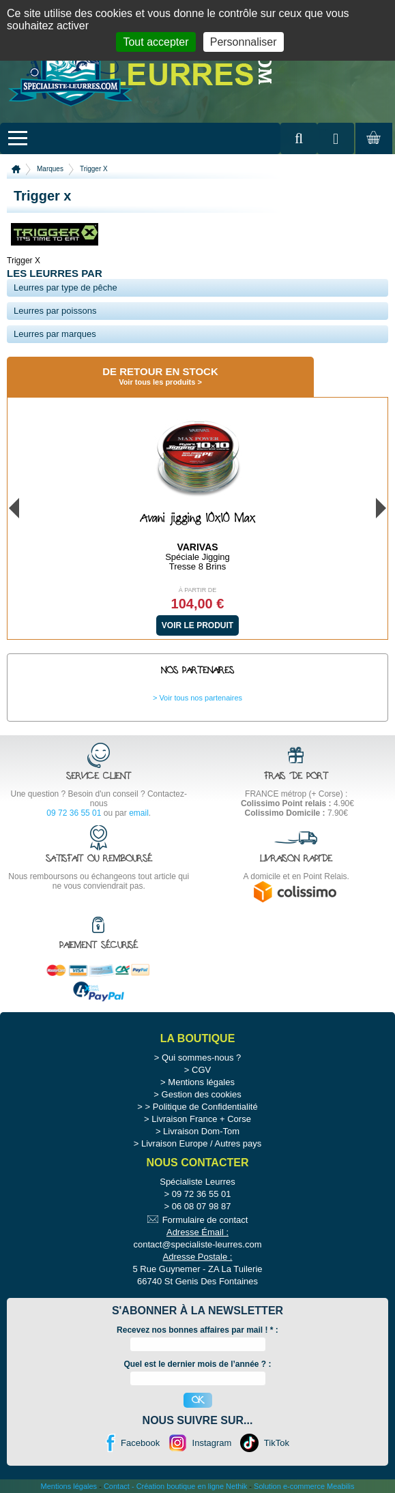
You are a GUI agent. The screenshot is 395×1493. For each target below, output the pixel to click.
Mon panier (371, 150)
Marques (50, 169)
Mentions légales (201, 1082)
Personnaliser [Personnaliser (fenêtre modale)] (243, 42)
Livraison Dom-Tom (201, 1131)
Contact (117, 1486)
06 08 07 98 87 (201, 1206)
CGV (201, 1070)
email (139, 813)
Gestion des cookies (202, 1094)
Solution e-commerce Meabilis (304, 1486)
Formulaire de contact (205, 1220)
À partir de (198, 590)
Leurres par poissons (55, 311)
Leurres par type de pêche (65, 287)
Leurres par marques (55, 334)
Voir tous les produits (157, 382)
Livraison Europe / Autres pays (201, 1143)
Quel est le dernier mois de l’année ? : (197, 1364)
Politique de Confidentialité (205, 1107)
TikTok (276, 1443)
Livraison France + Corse (201, 1119)
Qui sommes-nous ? (201, 1057)
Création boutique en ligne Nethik (192, 1486)
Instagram (212, 1443)
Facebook (140, 1443)
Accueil (16, 169)
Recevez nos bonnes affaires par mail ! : (197, 1330)
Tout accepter (155, 42)
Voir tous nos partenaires (200, 698)
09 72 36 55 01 (73, 813)
